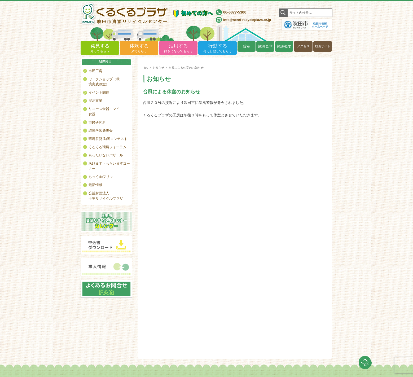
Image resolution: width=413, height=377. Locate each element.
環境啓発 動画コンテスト (108, 139)
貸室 (246, 46)
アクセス (303, 46)
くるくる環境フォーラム (107, 147)
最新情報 (95, 185)
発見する (100, 48)
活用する (178, 48)
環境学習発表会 (101, 131)
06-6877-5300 (234, 12)
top (146, 67)
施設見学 (265, 46)
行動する (217, 48)
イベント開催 (99, 92)
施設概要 (284, 46)
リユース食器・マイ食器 (104, 111)
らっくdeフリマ (101, 177)
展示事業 (95, 101)
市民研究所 (97, 122)
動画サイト (323, 46)
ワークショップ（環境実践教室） (104, 81)
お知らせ (158, 67)
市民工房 (95, 71)
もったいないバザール (106, 155)
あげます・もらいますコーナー (109, 166)
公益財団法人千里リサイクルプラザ (106, 195)
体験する (139, 48)
